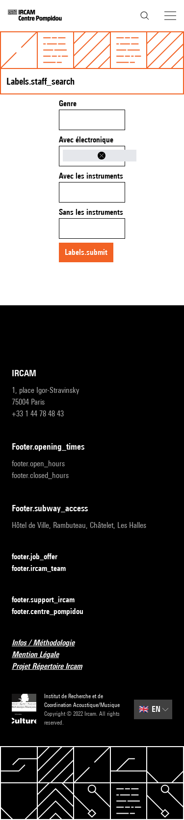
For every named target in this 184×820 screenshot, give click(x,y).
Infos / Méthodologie (49, 643)
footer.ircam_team (45, 569)
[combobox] (92, 120)
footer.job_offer (40, 557)
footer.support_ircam (49, 600)
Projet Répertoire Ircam (53, 666)
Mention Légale (41, 655)
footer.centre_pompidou (53, 612)
